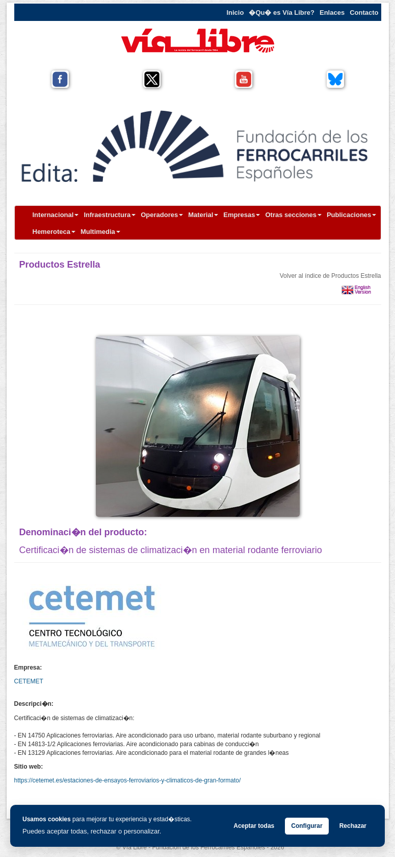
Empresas (241, 215)
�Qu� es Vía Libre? (281, 12)
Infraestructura (110, 215)
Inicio (235, 12)
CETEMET (28, 681)
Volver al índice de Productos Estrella (330, 275)
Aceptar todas (253, 825)
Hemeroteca (54, 231)
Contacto (364, 12)
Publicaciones (351, 215)
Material (203, 215)
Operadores (162, 215)
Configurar (306, 825)
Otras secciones (293, 215)
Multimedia (100, 231)
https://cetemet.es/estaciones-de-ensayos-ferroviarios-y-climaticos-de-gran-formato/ (127, 780)
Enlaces (332, 12)
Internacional (56, 215)
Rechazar (352, 825)
